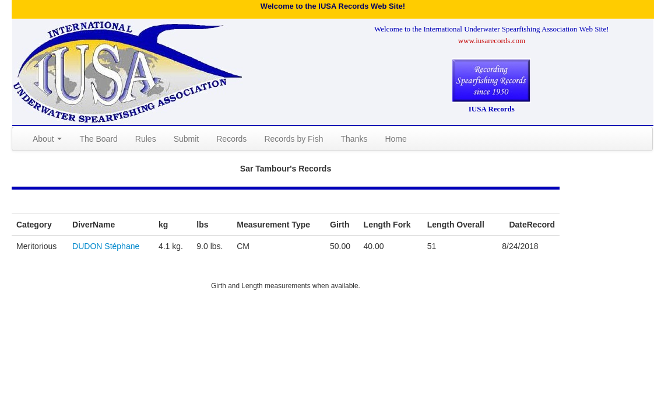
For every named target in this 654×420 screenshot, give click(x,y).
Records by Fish (293, 139)
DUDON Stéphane (105, 246)
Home (395, 139)
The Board (98, 139)
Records (231, 139)
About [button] (47, 139)
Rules (145, 139)
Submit (186, 139)
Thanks (354, 139)
